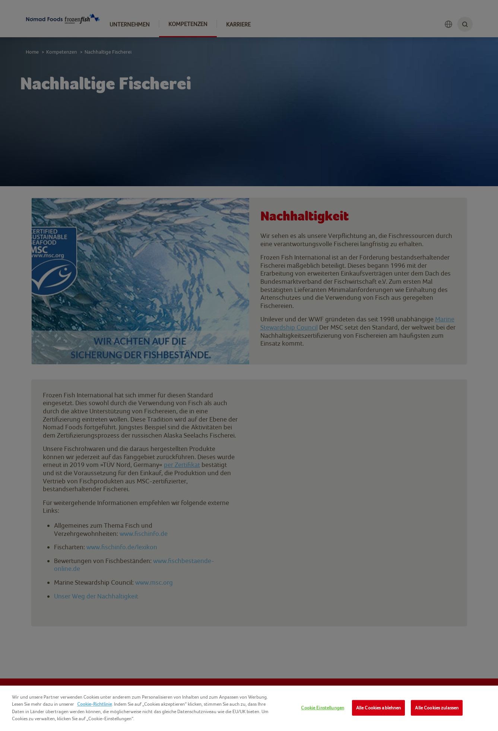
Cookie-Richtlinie (94, 704)
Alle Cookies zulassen (437, 708)
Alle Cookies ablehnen (378, 708)
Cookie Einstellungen (322, 708)
